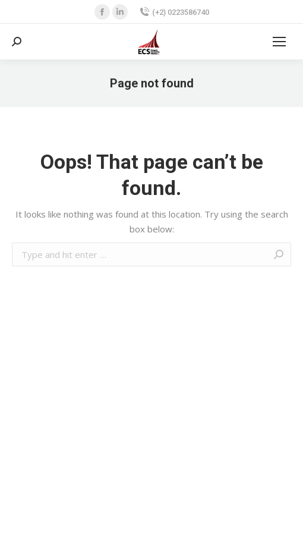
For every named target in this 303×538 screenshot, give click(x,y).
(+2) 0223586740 (174, 12)
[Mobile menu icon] (279, 42)
